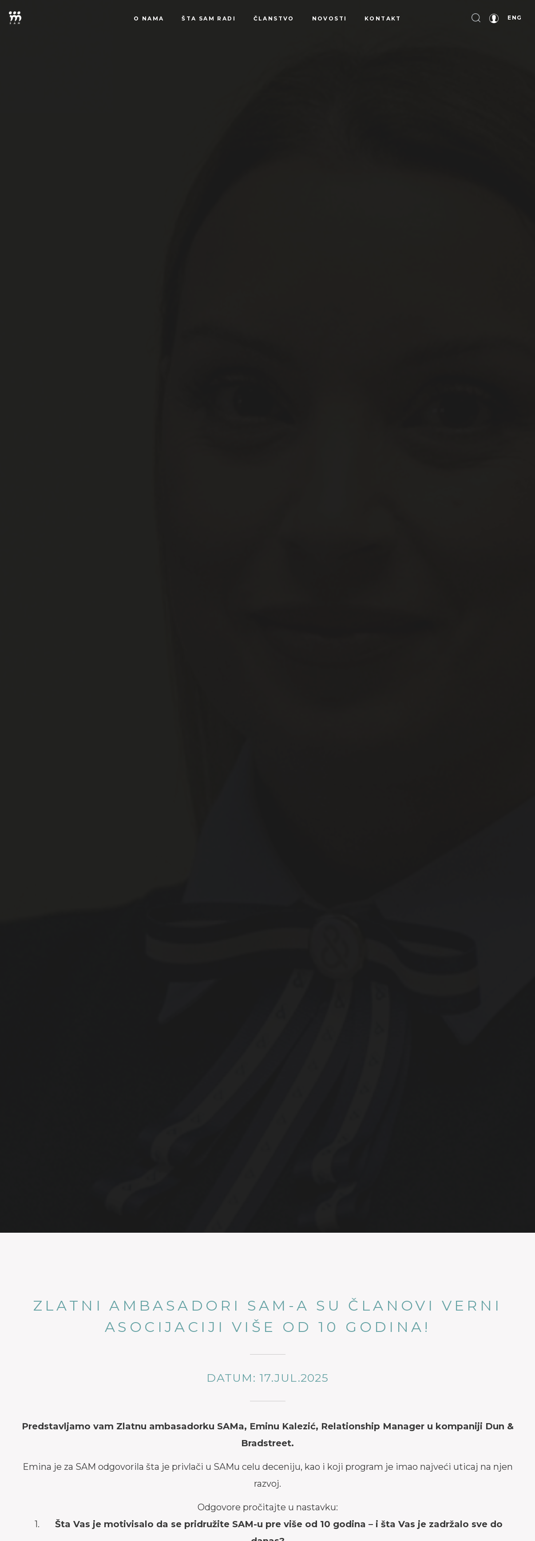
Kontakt (383, 18)
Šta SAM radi (209, 18)
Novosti (329, 18)
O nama (149, 18)
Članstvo (274, 18)
